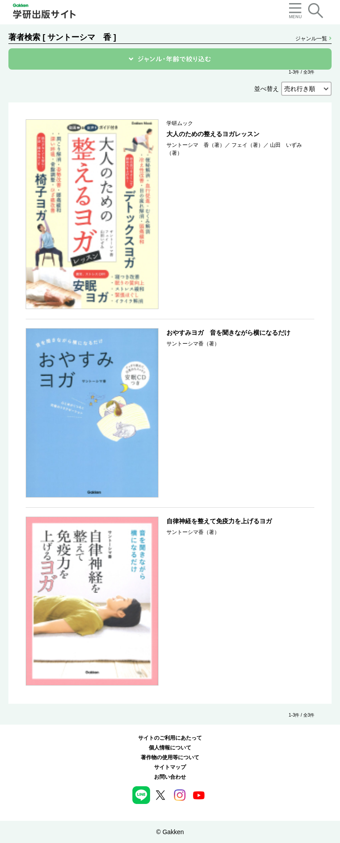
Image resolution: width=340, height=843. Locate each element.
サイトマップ (170, 767)
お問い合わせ (170, 777)
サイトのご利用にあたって (170, 738)
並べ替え (266, 88)
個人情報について (170, 748)
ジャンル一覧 (313, 38)
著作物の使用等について (170, 757)
